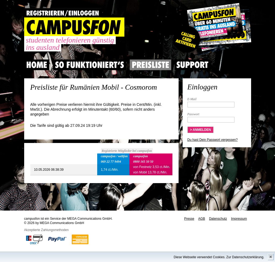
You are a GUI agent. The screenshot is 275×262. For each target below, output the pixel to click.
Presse (189, 219)
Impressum (239, 219)
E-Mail (192, 99)
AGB (201, 219)
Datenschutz (218, 219)
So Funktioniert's (89, 65)
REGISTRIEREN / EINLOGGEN (63, 13)
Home (36, 65)
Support (192, 65)
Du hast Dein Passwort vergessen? (212, 140)
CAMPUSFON (74, 27)
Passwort (193, 114)
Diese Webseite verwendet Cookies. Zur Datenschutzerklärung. (219, 257)
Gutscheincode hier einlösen (211, 29)
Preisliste (150, 65)
